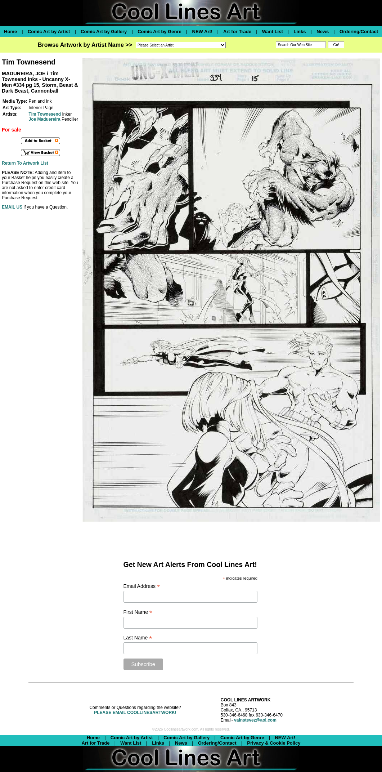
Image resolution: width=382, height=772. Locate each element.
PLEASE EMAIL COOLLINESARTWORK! (135, 712)
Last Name (137, 637)
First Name (138, 612)
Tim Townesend (45, 114)
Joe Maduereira (44, 119)
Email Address (141, 586)
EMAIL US (12, 207)
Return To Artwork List (25, 163)
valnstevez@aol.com (255, 720)
